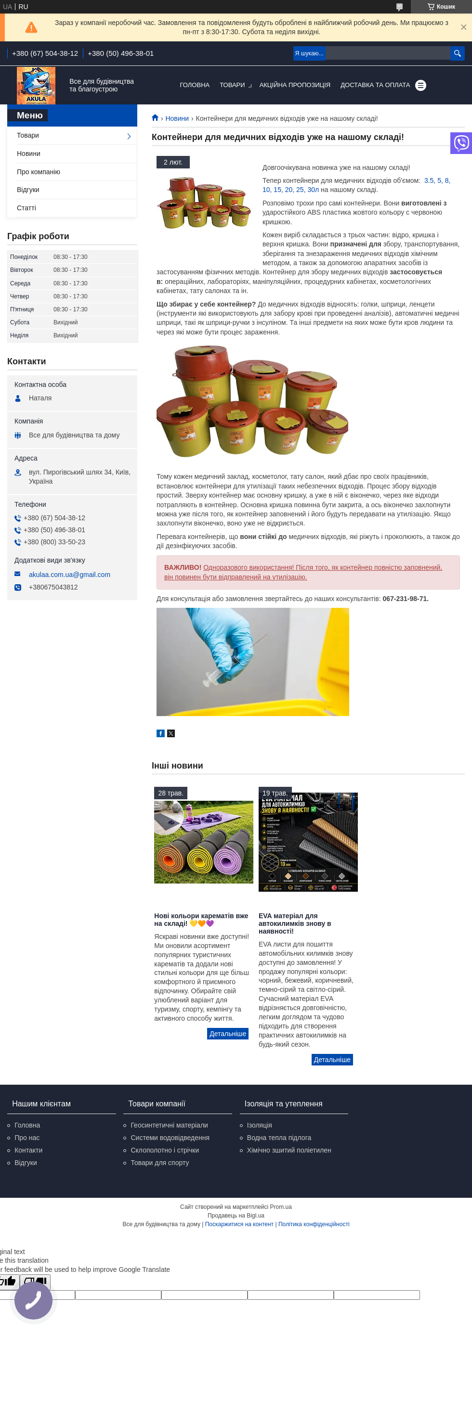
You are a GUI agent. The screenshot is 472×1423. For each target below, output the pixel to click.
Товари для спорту (160, 1163)
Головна (195, 85)
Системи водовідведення (170, 1137)
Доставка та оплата (375, 85)
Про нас (26, 1137)
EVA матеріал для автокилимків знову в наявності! (295, 923)
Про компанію (38, 172)
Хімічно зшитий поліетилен (289, 1150)
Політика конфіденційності (314, 1224)
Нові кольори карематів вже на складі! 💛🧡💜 (201, 919)
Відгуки (28, 189)
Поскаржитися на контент (239, 1224)
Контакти (28, 1150)
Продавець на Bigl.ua (236, 1215)
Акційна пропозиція (295, 85)
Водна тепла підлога (279, 1137)
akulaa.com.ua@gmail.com (69, 574)
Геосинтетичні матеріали (169, 1125)
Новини (177, 118)
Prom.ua (281, 1207)
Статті (26, 208)
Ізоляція (259, 1125)
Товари (232, 85)
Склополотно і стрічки (165, 1150)
